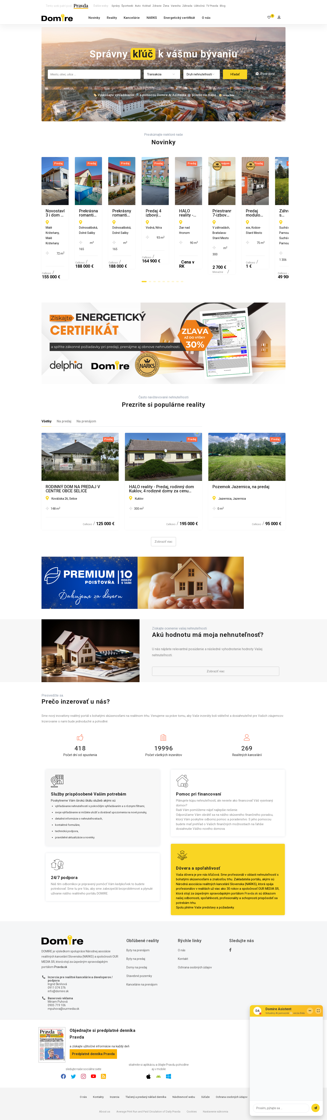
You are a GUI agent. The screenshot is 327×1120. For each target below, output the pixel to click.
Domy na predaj (136, 942)
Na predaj (64, 396)
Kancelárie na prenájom (141, 959)
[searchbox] (94, 74)
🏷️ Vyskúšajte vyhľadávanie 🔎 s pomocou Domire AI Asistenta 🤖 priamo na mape (154, 95)
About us (104, 1086)
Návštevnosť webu (183, 1071)
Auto (138, 5)
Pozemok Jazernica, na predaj (241, 461)
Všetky (47, 396)
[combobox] (94, 74)
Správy (116, 5)
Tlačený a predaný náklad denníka (146, 1071)
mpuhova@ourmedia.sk (63, 983)
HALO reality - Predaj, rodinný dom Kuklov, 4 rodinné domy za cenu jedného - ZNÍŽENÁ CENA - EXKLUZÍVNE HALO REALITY (161, 463)
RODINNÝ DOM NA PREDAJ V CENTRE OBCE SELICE (73, 463)
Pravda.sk (251, 868)
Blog (222, 5)
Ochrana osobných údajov (195, 942)
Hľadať (235, 74)
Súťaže (205, 1071)
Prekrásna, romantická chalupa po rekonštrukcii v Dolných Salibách (161, 213)
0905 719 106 (57, 980)
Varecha (176, 5)
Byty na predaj (135, 933)
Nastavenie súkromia (215, 1086)
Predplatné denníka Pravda (93, 1028)
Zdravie (156, 5)
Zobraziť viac (163, 516)
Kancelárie (132, 18)
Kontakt (183, 933)
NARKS (152, 18)
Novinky (94, 18)
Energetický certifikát (179, 18)
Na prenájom (86, 396)
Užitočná (199, 5)
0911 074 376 (57, 962)
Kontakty (98, 1071)
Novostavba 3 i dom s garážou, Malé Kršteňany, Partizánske (80, 213)
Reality (112, 18)
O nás (206, 18)
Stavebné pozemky (139, 950)
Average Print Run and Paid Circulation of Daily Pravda (148, 1086)
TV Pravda (212, 5)
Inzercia (114, 1071)
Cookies (192, 1086)
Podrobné (265, 74)
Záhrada (187, 5)
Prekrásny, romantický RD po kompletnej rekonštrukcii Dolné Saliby (241, 213)
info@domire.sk (58, 965)
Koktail (146, 5)
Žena (166, 5)
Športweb (127, 5)
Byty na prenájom (138, 924)
